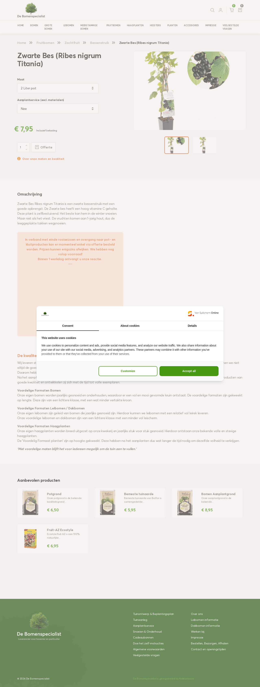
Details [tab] (192, 325)
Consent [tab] (67, 325)
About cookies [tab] (130, 325)
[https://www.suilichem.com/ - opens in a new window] (203, 313)
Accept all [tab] (189, 371)
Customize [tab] (128, 371)
